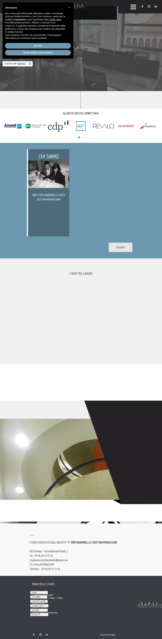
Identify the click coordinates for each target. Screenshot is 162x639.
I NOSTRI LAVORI (81, 273)
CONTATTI (35, 614)
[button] (79, 137)
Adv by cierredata (107, 634)
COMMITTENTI (38, 605)
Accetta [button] (38, 45)
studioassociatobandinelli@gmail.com (49, 560)
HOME (34, 592)
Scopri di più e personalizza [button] (38, 52)
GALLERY (35, 610)
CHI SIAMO (36, 596)
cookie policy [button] (55, 19)
